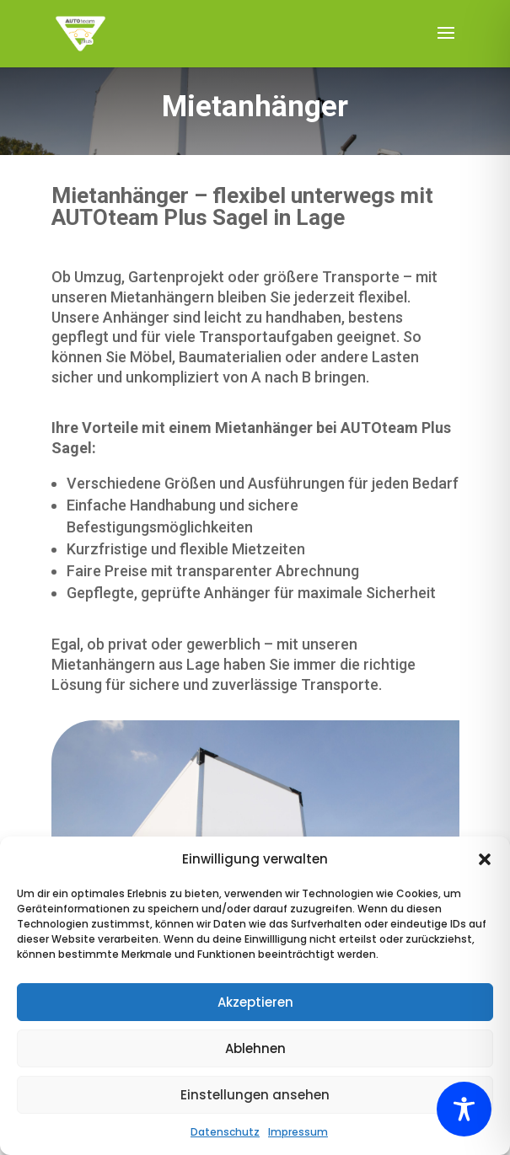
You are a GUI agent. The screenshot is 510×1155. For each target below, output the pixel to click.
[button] (484, 859)
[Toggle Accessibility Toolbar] (464, 1109)
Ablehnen (255, 1048)
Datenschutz (225, 1132)
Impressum (298, 1132)
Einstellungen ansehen (255, 1095)
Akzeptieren (255, 1002)
